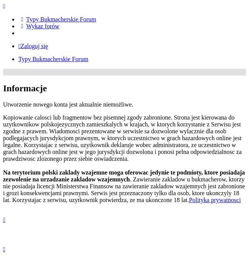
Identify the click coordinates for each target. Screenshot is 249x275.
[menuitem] (57, 19)
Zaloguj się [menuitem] (33, 46)
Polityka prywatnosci (215, 200)
